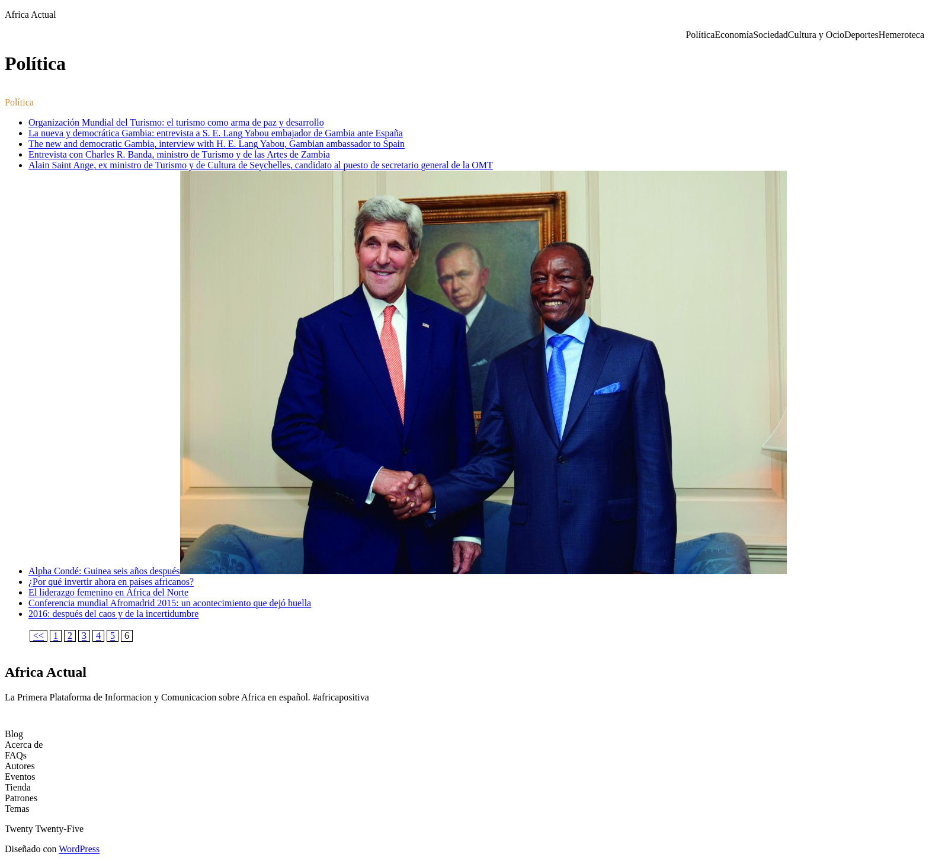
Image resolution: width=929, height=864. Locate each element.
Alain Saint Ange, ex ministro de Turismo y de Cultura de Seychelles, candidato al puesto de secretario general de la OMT (260, 165)
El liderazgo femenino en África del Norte (108, 592)
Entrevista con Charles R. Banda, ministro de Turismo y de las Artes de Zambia (179, 154)
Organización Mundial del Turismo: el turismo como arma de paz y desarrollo (176, 122)
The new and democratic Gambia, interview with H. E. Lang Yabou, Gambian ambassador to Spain (216, 144)
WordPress (79, 849)
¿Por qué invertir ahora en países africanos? (111, 582)
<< (38, 636)
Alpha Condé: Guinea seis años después (104, 571)
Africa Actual (30, 14)
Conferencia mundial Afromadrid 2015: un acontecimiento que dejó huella (169, 603)
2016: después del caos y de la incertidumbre (113, 614)
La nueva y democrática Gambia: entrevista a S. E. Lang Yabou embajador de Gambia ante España (215, 133)
